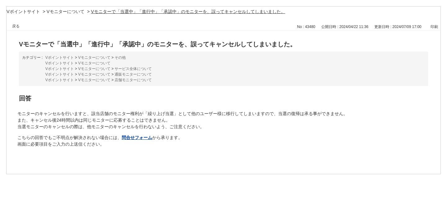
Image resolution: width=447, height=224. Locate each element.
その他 (120, 57)
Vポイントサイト (23, 11)
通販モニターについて (133, 74)
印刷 (434, 27)
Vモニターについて (65, 11)
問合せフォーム (137, 137)
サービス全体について (133, 69)
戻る (16, 26)
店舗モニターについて (133, 80)
